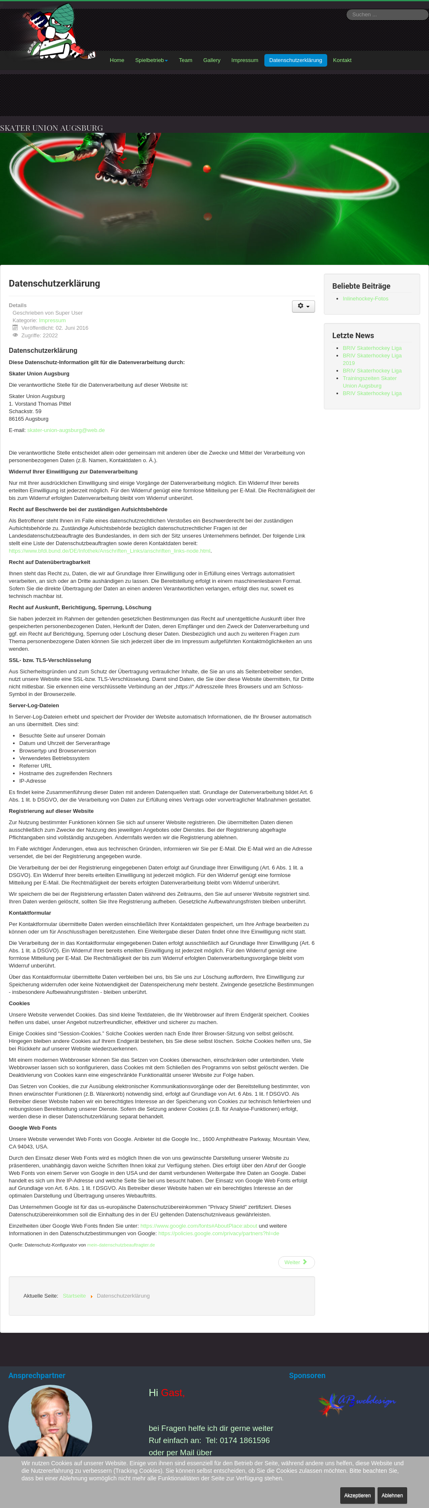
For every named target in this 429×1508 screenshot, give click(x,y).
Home (117, 60)
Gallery (211, 60)
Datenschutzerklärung (295, 60)
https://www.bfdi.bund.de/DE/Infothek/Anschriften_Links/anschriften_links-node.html (109, 551)
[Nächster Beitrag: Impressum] (296, 1262)
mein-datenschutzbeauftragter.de (121, 1244)
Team (185, 60)
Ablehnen (392, 1495)
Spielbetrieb (151, 60)
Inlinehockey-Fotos (365, 298)
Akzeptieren (357, 1495)
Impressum (244, 60)
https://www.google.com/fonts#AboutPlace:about (198, 1226)
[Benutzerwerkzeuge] (303, 306)
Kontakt (342, 60)
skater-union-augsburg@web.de (66, 430)
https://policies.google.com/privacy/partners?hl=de (218, 1233)
